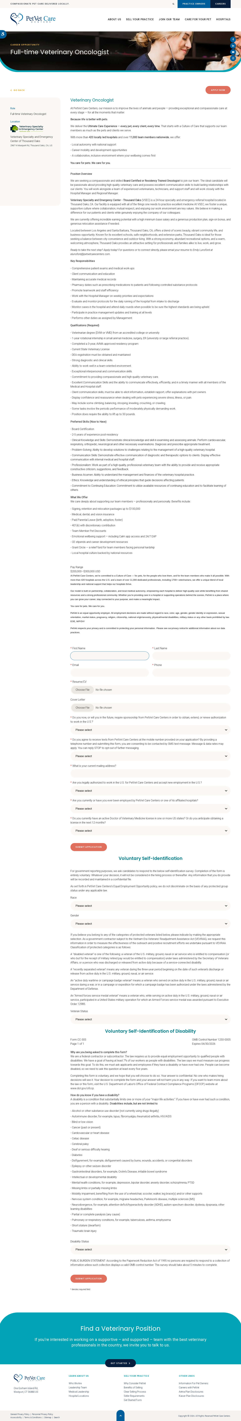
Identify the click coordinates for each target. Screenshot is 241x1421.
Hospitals (223, 20)
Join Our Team (169, 20)
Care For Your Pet (198, 20)
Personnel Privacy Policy (42, 1414)
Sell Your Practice (140, 20)
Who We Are (75, 1383)
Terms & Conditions (33, 1417)
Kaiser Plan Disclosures (191, 1395)
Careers (219, 4)
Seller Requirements (134, 1395)
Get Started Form (133, 1399)
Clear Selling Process (135, 1391)
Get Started (119, 1362)
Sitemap (47, 1417)
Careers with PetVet (189, 1387)
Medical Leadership (79, 1391)
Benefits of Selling (133, 1387)
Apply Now (218, 90)
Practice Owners (192, 4)
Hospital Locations (79, 1395)
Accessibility (16, 1417)
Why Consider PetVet (135, 1383)
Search (57, 1417)
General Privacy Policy (19, 1414)
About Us (114, 20)
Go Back (19, 90)
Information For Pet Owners (193, 1383)
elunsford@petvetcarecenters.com (90, 254)
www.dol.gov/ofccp (82, 1088)
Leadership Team (78, 1387)
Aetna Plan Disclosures (191, 1391)
